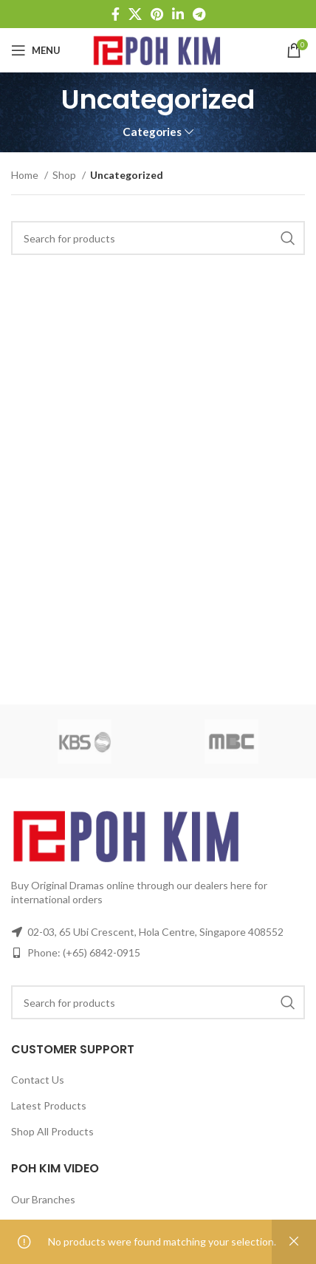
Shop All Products (52, 1131)
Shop (65, 175)
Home (26, 175)
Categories (152, 131)
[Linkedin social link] (178, 14)
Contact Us (37, 1079)
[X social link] (135, 14)
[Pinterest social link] (157, 14)
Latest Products (48, 1105)
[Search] (158, 238)
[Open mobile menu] (36, 50)
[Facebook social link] (115, 14)
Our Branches (43, 1199)
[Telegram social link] (199, 14)
